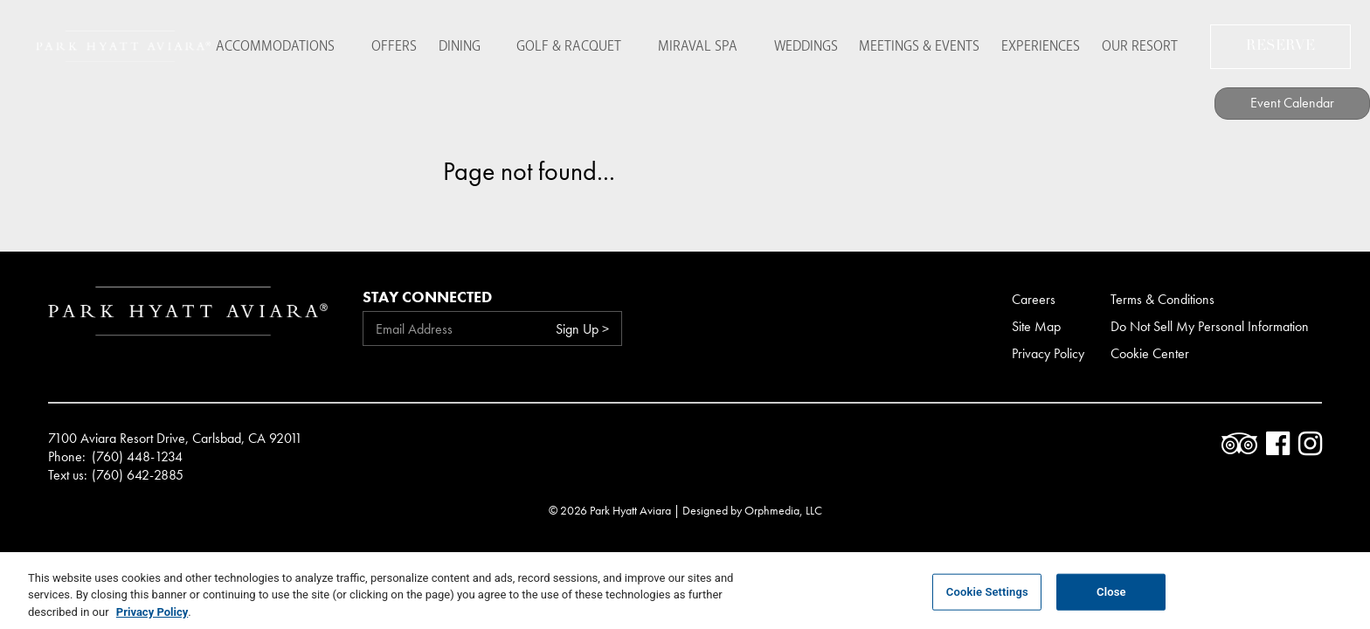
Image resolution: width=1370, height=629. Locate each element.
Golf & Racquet (565, 43)
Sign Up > (582, 329)
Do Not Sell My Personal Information (1210, 326)
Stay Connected (427, 297)
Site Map (1036, 326)
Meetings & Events (908, 43)
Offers (390, 43)
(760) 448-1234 (137, 457)
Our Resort (1143, 43)
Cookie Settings (987, 602)
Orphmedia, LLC (783, 510)
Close (1111, 602)
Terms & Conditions (1162, 299)
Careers (1033, 299)
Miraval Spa (686, 43)
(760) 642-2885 (137, 475)
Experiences (1037, 43)
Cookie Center (1150, 353)
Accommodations (279, 43)
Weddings (788, 43)
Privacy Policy (1048, 353)
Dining (463, 43)
